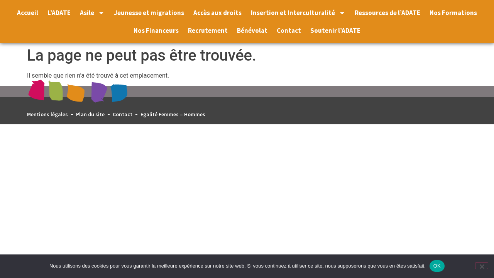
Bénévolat (252, 30)
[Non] (481, 265)
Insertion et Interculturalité (298, 13)
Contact (289, 30)
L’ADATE (59, 12)
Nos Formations (453, 12)
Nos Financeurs (156, 30)
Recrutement (208, 30)
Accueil (27, 12)
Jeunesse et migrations (149, 12)
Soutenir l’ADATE (335, 30)
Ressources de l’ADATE (387, 12)
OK (437, 266)
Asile (92, 13)
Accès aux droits (217, 12)
